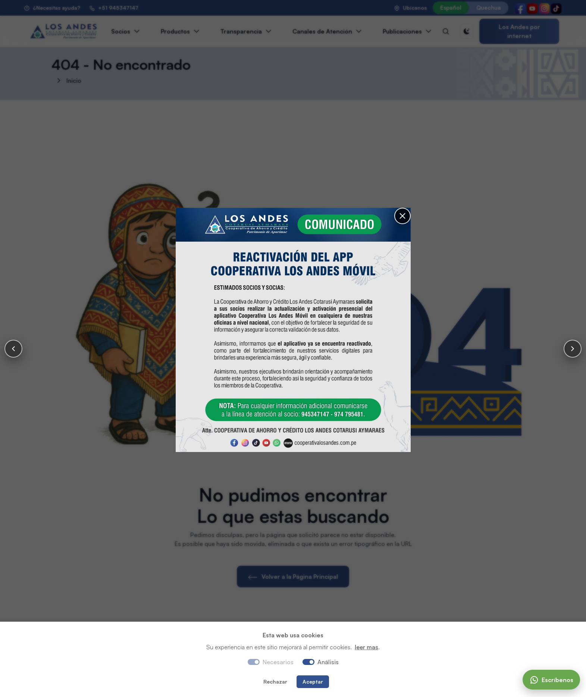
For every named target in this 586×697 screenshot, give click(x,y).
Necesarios (278, 662)
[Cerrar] (396, 204)
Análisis (328, 662)
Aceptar (313, 681)
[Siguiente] (573, 349)
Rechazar (275, 681)
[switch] (308, 662)
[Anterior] (13, 349)
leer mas (366, 647)
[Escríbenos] (551, 680)
